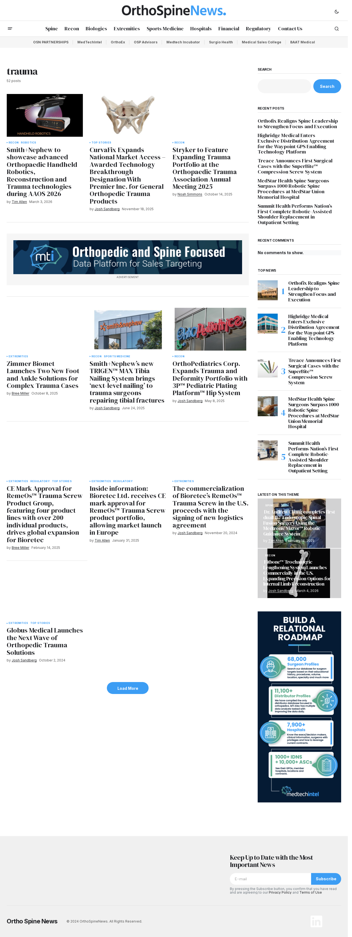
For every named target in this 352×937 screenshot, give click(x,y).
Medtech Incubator (183, 42)
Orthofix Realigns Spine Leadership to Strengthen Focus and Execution (298, 123)
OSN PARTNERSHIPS (50, 42)
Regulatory (40, 481)
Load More (127, 688)
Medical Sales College (261, 42)
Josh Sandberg (280, 591)
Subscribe (326, 878)
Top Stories (101, 142)
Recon (14, 142)
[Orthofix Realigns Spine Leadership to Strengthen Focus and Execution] (268, 290)
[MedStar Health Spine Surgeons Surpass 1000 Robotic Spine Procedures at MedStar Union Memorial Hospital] (268, 406)
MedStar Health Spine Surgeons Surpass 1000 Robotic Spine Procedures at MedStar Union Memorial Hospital (293, 189)
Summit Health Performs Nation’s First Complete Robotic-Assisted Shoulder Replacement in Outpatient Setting (295, 214)
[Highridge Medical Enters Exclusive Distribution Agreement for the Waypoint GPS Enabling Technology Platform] (268, 324)
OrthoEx (118, 42)
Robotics (28, 142)
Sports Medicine (117, 356)
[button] (336, 11)
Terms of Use (310, 892)
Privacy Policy (280, 892)
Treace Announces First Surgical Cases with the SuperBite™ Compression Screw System (295, 166)
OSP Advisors (145, 42)
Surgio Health (221, 42)
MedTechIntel (89, 42)
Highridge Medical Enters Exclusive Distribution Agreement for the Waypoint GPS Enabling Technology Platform (296, 144)
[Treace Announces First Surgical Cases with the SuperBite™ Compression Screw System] (268, 368)
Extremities (18, 356)
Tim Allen (276, 541)
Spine (269, 505)
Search (265, 69)
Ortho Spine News (32, 921)
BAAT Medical (302, 42)
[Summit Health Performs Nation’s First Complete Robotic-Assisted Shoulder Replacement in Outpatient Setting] (268, 450)
